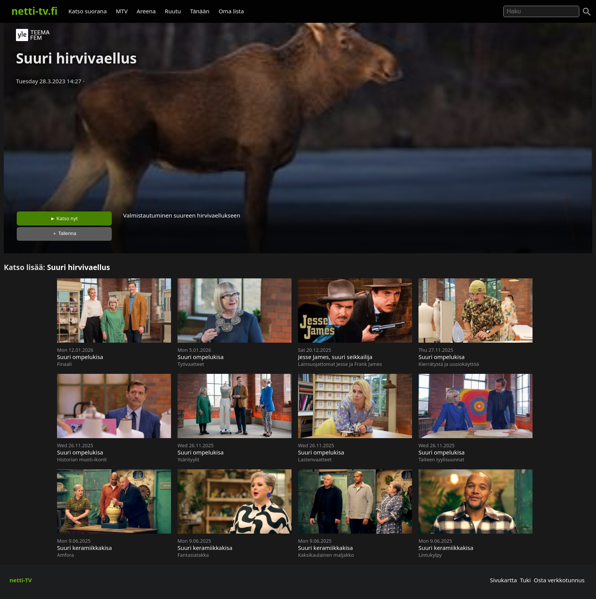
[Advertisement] (298, 145)
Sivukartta (503, 580)
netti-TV (21, 580)
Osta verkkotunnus (559, 580)
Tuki (525, 580)
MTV (122, 11)
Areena (146, 11)
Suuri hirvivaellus (78, 267)
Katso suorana (87, 11)
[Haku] (587, 12)
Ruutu (173, 11)
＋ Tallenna (64, 233)
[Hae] (541, 11)
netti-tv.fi (34, 11)
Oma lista (231, 11)
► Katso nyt (64, 218)
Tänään (199, 11)
